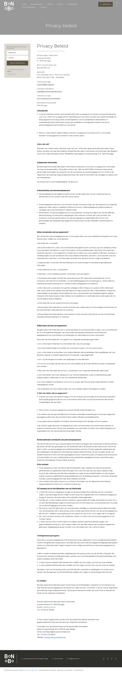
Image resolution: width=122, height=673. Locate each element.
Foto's (50, 4)
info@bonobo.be (73, 658)
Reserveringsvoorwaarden (47, 670)
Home (24, 4)
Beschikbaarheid (17, 63)
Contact (43, 7)
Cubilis (9, 71)
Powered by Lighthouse (30, 670)
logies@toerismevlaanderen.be (49, 91)
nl (117, 4)
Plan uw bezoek (29, 7)
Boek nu (105, 4)
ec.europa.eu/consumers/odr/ (48, 98)
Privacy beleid (78, 670)
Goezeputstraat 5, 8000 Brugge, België (35, 658)
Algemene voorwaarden (65, 670)
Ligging (60, 4)
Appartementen (37, 4)
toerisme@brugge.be (45, 84)
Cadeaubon (72, 4)
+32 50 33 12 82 (58, 658)
